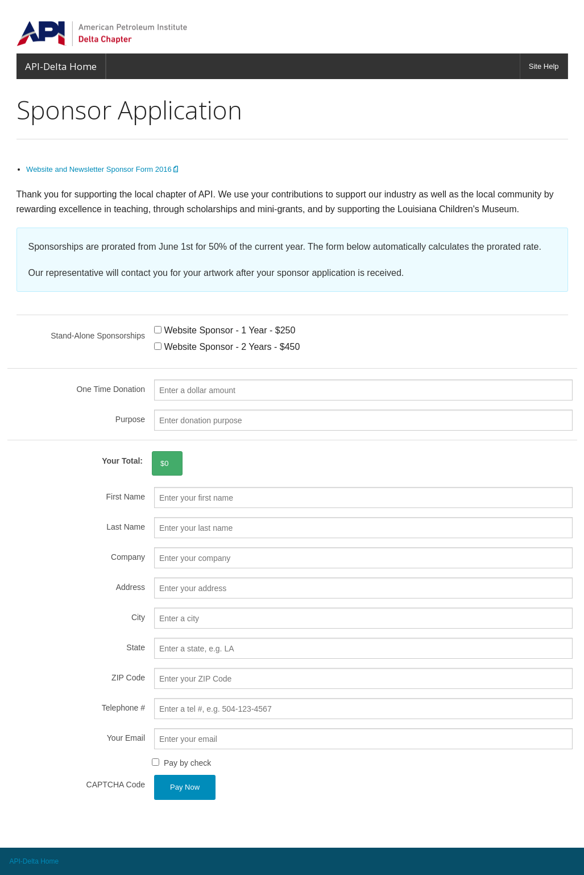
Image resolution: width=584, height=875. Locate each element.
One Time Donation (110, 389)
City (138, 617)
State (135, 647)
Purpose (130, 419)
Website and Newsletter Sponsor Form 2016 (102, 169)
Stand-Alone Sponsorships (98, 335)
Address (130, 587)
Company (128, 557)
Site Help (544, 66)
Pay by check (187, 763)
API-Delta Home (61, 66)
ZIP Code (128, 677)
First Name (125, 496)
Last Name (125, 526)
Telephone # (123, 707)
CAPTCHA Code (115, 784)
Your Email (126, 737)
